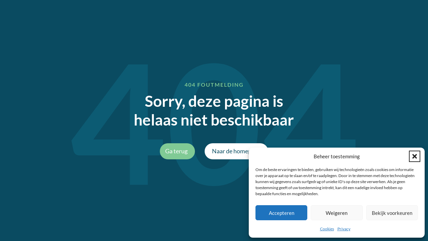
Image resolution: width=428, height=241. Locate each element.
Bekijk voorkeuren (392, 213)
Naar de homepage (236, 151)
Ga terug (176, 151)
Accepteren (281, 213)
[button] (414, 156)
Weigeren (336, 213)
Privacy (343, 228)
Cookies (327, 228)
